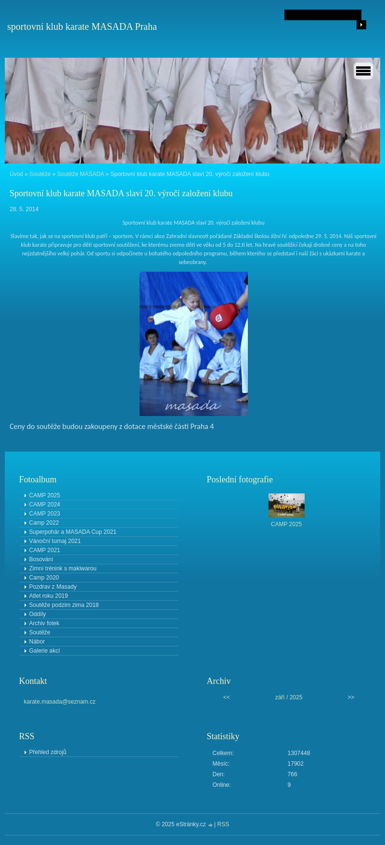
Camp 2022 (44, 522)
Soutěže (40, 174)
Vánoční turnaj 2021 (55, 541)
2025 (296, 697)
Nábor (37, 641)
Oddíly (37, 614)
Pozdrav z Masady (53, 586)
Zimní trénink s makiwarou (63, 568)
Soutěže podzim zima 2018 (64, 605)
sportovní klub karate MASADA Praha (82, 26)
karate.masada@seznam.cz (60, 701)
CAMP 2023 (44, 513)
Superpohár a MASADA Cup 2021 (72, 532)
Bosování (41, 559)
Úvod (16, 174)
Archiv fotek (44, 623)
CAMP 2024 (44, 504)
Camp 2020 (44, 577)
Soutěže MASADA (80, 174)
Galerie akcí (44, 650)
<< (226, 697)
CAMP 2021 (44, 550)
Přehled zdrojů (47, 752)
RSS (224, 824)
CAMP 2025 (44, 495)
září (280, 697)
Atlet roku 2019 (48, 596)
